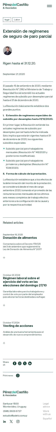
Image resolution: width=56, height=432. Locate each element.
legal (7, 19)
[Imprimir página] (18, 375)
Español (47, 418)
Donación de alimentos (20, 238)
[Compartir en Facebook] (14, 363)
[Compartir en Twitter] (25, 363)
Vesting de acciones (18, 326)
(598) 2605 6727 (12, 411)
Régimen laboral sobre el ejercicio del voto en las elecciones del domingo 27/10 (25, 281)
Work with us (47, 413)
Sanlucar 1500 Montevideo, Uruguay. (15, 405)
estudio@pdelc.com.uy (15, 415)
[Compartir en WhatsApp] (20, 363)
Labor (17, 19)
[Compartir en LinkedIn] (30, 363)
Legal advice (46, 405)
